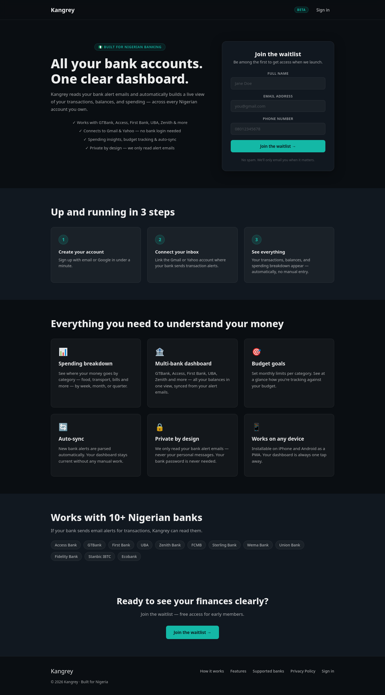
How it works (212, 671)
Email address (278, 96)
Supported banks (268, 671)
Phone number (278, 118)
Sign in (323, 10)
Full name (278, 73)
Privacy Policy (303, 671)
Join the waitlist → (278, 146)
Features (238, 671)
